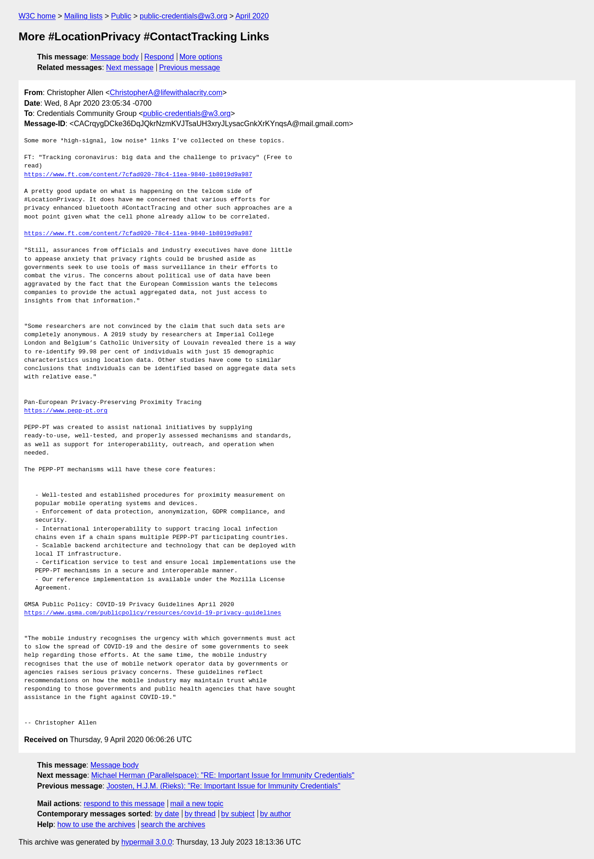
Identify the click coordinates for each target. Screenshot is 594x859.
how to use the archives (97, 824)
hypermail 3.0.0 (146, 842)
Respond (159, 57)
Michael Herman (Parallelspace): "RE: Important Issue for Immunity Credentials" (223, 775)
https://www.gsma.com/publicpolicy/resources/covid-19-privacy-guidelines (152, 613)
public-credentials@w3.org (183, 16)
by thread (200, 814)
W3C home (37, 16)
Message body (114, 57)
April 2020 (252, 16)
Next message (130, 67)
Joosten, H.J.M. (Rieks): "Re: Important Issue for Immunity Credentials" (223, 786)
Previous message (189, 67)
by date (167, 814)
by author (275, 814)
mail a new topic (197, 804)
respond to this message (124, 804)
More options (201, 57)
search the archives (173, 824)
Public (121, 16)
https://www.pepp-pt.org (65, 411)
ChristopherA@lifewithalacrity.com (166, 92)
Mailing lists (83, 16)
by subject (237, 814)
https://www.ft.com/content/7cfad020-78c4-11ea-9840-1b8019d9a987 (138, 175)
